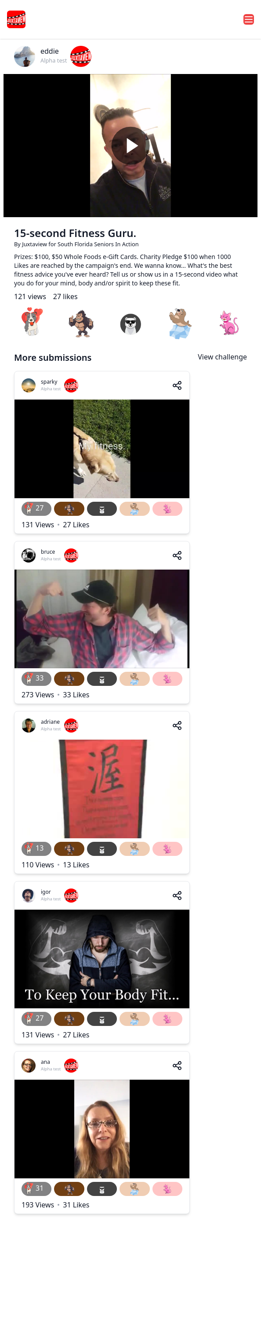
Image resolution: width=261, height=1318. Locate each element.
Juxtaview (35, 244)
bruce (48, 551)
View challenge (222, 357)
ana (45, 1062)
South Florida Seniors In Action (98, 244)
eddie (49, 51)
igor (46, 892)
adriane (50, 722)
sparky (49, 381)
